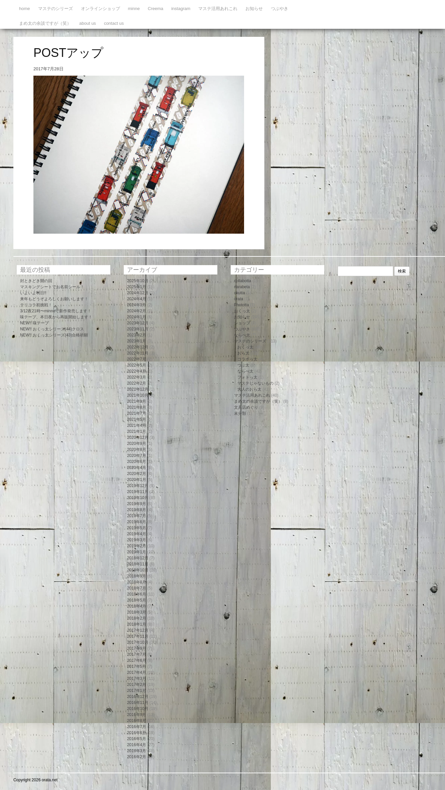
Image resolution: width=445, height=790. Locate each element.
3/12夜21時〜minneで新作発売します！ (55, 311)
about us (87, 23)
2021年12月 (137, 389)
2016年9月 (136, 714)
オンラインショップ (100, 8)
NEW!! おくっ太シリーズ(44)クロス (52, 329)
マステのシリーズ (55, 8)
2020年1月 (136, 479)
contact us (114, 23)
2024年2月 (136, 311)
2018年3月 (136, 612)
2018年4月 (136, 606)
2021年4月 (136, 425)
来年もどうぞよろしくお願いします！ (54, 299)
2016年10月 (137, 708)
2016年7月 (136, 726)
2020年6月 (136, 461)
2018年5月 (136, 600)
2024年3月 (136, 305)
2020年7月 (136, 455)
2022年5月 (136, 365)
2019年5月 (136, 528)
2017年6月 (136, 660)
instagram (180, 8)
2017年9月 (136, 648)
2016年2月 (136, 757)
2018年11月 (137, 564)
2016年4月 (136, 744)
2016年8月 (136, 720)
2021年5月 (136, 419)
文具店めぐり (246, 407)
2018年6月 (136, 594)
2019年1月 (136, 552)
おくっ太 (242, 311)
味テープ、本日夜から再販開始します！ (56, 317)
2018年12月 (137, 558)
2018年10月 (137, 570)
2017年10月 (137, 642)
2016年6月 (136, 732)
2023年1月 (136, 341)
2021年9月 (136, 401)
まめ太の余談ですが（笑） (45, 23)
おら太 (243, 353)
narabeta (242, 287)
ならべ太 (242, 335)
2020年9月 (136, 443)
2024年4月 (136, 299)
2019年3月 (136, 540)
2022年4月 (136, 371)
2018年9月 (136, 576)
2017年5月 (136, 666)
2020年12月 (137, 437)
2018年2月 (136, 618)
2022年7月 (136, 359)
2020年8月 (136, 449)
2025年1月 (136, 287)
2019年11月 (137, 491)
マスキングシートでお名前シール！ (52, 287)
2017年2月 (136, 684)
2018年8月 (136, 582)
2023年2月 (136, 335)
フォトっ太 (247, 377)
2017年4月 (136, 672)
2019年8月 (136, 509)
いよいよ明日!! (33, 293)
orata (238, 299)
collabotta (242, 281)
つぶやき (279, 8)
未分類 (240, 413)
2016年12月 (137, 696)
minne (134, 8)
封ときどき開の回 (36, 281)
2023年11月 (137, 329)
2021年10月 (137, 395)
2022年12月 (137, 347)
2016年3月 (136, 750)
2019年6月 (136, 522)
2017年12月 (137, 630)
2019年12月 (137, 485)
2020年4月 (136, 467)
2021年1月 (136, 431)
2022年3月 (136, 377)
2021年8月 (136, 407)
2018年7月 (136, 588)
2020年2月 (136, 473)
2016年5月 (136, 738)
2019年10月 (137, 497)
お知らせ (254, 8)
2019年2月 (136, 546)
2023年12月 (137, 323)
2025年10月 (137, 281)
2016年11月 (137, 702)
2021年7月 (136, 413)
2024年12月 (137, 293)
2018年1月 (136, 624)
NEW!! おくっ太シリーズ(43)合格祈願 (54, 335)
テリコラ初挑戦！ (36, 305)
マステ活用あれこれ (217, 8)
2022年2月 (136, 383)
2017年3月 (136, 678)
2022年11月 (137, 353)
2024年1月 (136, 317)
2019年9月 (136, 503)
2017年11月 (137, 636)
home (24, 8)
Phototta (241, 305)
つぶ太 (243, 365)
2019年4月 (136, 534)
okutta (239, 293)
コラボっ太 (247, 359)
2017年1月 (136, 690)
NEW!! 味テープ (34, 323)
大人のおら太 (249, 389)
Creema (155, 8)
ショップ (242, 323)
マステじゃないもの (255, 383)
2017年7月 (136, 654)
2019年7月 (136, 516)
